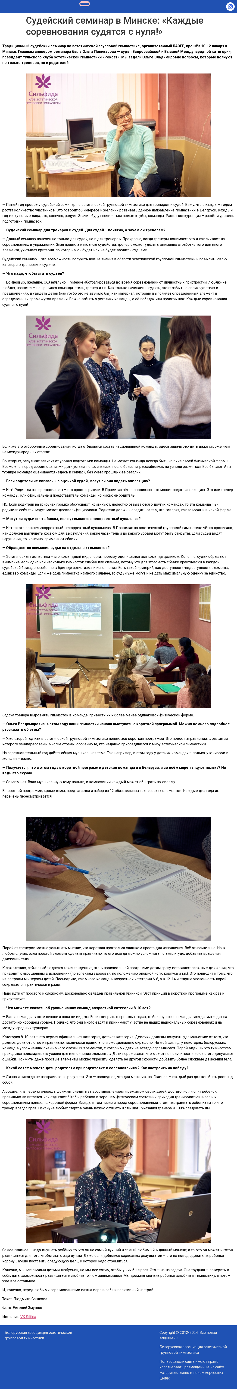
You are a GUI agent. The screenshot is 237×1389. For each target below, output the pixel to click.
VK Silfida (28, 1317)
